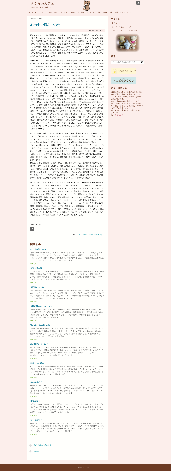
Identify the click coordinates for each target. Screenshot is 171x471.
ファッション (91, 12)
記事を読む (34, 264)
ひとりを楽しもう (38, 249)
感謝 (116, 12)
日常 (60, 12)
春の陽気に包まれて (39, 344)
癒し (36, 12)
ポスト (129, 12)
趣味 (82, 12)
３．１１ (78, 235)
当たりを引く (36, 420)
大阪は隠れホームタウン (41, 306)
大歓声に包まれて (38, 287)
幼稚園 (105, 12)
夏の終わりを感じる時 (40, 325)
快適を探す (35, 401)
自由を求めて (36, 382)
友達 (55, 12)
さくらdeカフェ (42, 3)
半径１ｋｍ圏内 (37, 363)
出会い (122, 12)
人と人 (34, 451)
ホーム (30, 12)
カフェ (66, 12)
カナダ (85, 235)
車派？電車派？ (37, 268)
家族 (50, 12)
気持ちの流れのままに (40, 445)
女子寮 (96, 235)
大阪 (91, 235)
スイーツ (43, 12)
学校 (111, 12)
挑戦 (99, 12)
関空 (101, 235)
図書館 (73, 12)
